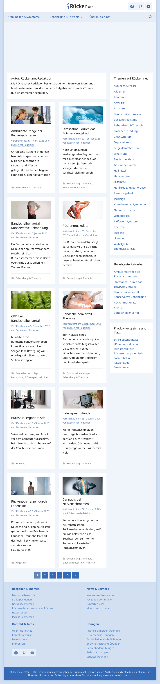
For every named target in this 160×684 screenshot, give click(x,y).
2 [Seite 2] (45, 575)
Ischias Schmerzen (23, 617)
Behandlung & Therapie (66, 17)
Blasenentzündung (126, 131)
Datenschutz (19, 639)
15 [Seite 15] (67, 575)
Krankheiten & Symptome (25, 17)
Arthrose (119, 108)
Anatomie (120, 97)
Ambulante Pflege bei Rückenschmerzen (26, 133)
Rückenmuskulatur (76, 226)
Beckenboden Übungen (100, 648)
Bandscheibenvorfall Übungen (104, 639)
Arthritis (119, 103)
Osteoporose (122, 215)
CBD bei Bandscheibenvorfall (26, 318)
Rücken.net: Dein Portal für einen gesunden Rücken (80, 6)
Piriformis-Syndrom (126, 221)
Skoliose (119, 232)
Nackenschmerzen (125, 210)
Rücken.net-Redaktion (22, 144)
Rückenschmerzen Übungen (103, 630)
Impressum (19, 643)
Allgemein (21, 562)
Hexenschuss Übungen (100, 635)
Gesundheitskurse (125, 165)
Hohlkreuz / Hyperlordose (130, 187)
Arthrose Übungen (98, 652)
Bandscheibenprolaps (27, 373)
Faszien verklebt (124, 159)
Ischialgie (120, 199)
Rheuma (119, 227)
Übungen (120, 238)
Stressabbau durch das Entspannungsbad (79, 131)
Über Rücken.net (99, 17)
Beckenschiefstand (125, 119)
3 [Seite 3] (53, 575)
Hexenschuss (122, 176)
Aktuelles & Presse (125, 86)
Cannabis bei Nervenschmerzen (76, 501)
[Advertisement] (80, 47)
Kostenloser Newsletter (100, 595)
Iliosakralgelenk (123, 193)
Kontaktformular (22, 635)
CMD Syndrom (123, 136)
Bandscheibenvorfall (24, 595)
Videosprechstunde (76, 413)
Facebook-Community (99, 599)
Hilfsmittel (79, 187)
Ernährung (120, 153)
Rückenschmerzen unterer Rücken (32, 608)
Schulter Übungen (97, 656)
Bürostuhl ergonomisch (28, 418)
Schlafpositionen (22, 599)
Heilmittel (68, 187)
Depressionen (122, 142)
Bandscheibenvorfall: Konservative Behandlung (29, 225)
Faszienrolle (121, 367)
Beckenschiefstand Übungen (103, 643)
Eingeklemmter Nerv (73, 562)
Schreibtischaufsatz (126, 339)
